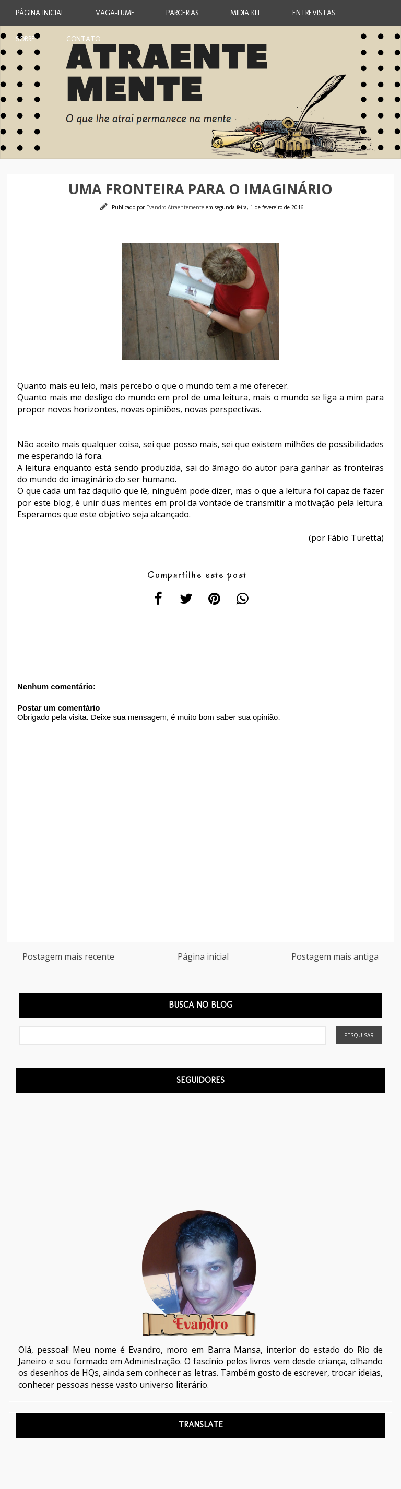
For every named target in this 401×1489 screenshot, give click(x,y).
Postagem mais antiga (335, 956)
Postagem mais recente (68, 956)
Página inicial (203, 956)
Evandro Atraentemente (176, 207)
